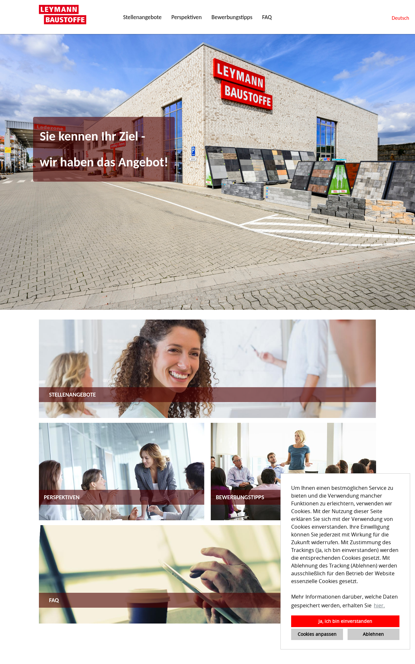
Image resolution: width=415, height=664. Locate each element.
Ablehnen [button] (373, 634)
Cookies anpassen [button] (317, 634)
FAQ (267, 17)
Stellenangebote (142, 17)
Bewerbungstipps (231, 17)
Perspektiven (186, 17)
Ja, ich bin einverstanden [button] (345, 621)
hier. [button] (379, 605)
